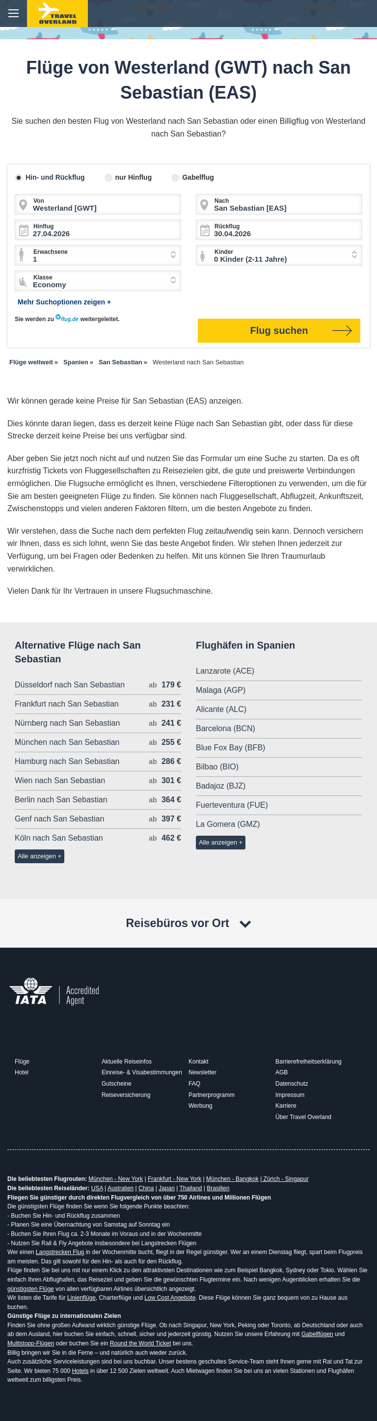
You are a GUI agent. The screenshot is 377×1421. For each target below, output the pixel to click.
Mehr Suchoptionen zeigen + (64, 302)
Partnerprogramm (211, 1095)
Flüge (22, 1061)
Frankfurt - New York (174, 1178)
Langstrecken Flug (60, 1252)
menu (13, 13)
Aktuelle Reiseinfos (127, 1061)
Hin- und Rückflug (55, 177)
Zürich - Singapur (285, 1178)
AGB (281, 1072)
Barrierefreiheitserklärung (308, 1061)
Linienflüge (81, 1297)
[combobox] (98, 255)
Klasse (43, 277)
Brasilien (218, 1188)
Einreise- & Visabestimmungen (142, 1072)
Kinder (224, 251)
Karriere (285, 1105)
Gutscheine (117, 1083)
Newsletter (202, 1072)
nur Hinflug (133, 177)
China (146, 1188)
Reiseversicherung (126, 1095)
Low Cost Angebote (169, 1297)
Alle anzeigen (37, 856)
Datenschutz (291, 1083)
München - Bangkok (232, 1178)
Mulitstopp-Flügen (30, 1343)
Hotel (21, 1072)
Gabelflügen (317, 1334)
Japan (167, 1188)
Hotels (80, 1370)
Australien (121, 1188)
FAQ (194, 1083)
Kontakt (198, 1061)
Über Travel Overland (303, 1117)
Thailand (190, 1188)
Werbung (200, 1105)
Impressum (289, 1095)
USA (97, 1188)
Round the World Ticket (140, 1343)
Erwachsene (50, 251)
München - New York (115, 1178)
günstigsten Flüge (30, 1288)
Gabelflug (198, 177)
